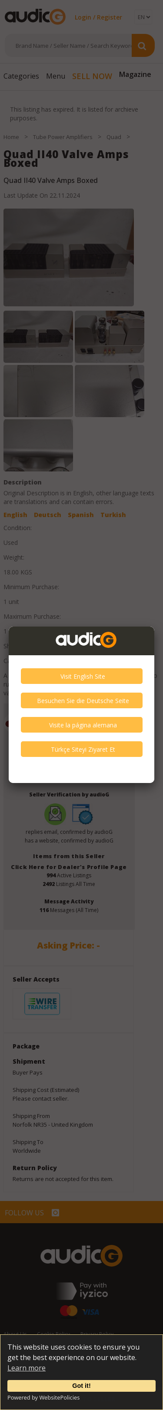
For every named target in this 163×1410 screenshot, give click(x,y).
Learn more (26, 1368)
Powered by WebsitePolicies (43, 1397)
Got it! (81, 1385)
